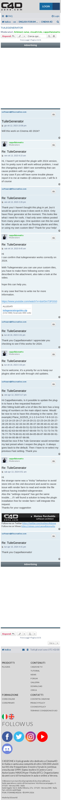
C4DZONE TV (36, 667)
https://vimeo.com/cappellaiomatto (38, 526)
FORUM (34, 678)
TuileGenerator (12, 27)
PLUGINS (6, 667)
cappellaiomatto (51, 32)
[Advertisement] (30, 78)
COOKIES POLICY (38, 706)
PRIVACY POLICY (37, 703)
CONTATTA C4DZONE (40, 699)
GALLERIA (35, 682)
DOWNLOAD (36, 686)
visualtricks (36, 32)
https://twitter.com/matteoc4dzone (39, 523)
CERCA (34, 690)
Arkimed (18, 32)
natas (26, 32)
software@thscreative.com (14, 112)
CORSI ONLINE (8, 699)
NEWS (33, 674)
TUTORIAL (35, 670)
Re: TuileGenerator (14, 151)
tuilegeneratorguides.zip (15, 310)
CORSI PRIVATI (8, 703)
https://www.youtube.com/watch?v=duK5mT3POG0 (29, 301)
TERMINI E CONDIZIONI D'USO (43, 710)
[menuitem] (9, 16)
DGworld (13, 797)
